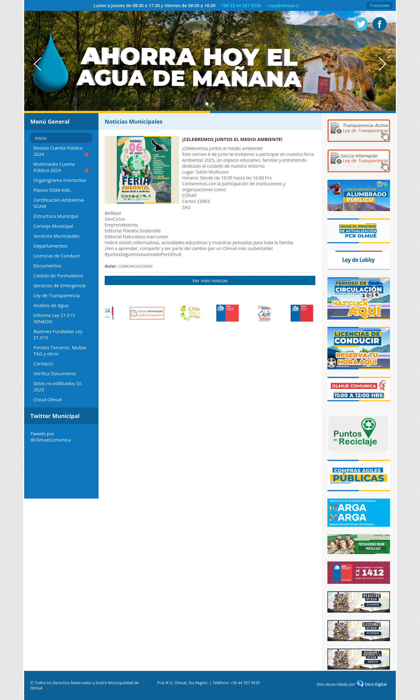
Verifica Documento (54, 373)
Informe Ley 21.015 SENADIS (54, 318)
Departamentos (50, 246)
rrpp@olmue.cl (283, 5)
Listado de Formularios (58, 275)
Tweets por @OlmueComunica (50, 436)
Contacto (43, 363)
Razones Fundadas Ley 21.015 (57, 334)
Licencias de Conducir (56, 256)
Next (386, 64)
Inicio (40, 138)
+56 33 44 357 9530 (241, 5)
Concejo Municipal (53, 226)
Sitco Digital (371, 684)
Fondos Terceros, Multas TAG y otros (59, 350)
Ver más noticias (210, 280)
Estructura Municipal (55, 216)
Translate (380, 5)
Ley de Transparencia (56, 295)
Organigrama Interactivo (59, 180)
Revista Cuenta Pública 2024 (61, 152)
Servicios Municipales (56, 236)
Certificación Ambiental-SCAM (59, 203)
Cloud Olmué (47, 399)
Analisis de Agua (50, 305)
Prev (34, 64)
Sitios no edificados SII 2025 (57, 386)
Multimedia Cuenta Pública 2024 (61, 168)
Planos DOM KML (52, 190)
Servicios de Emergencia (59, 285)
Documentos (47, 265)
